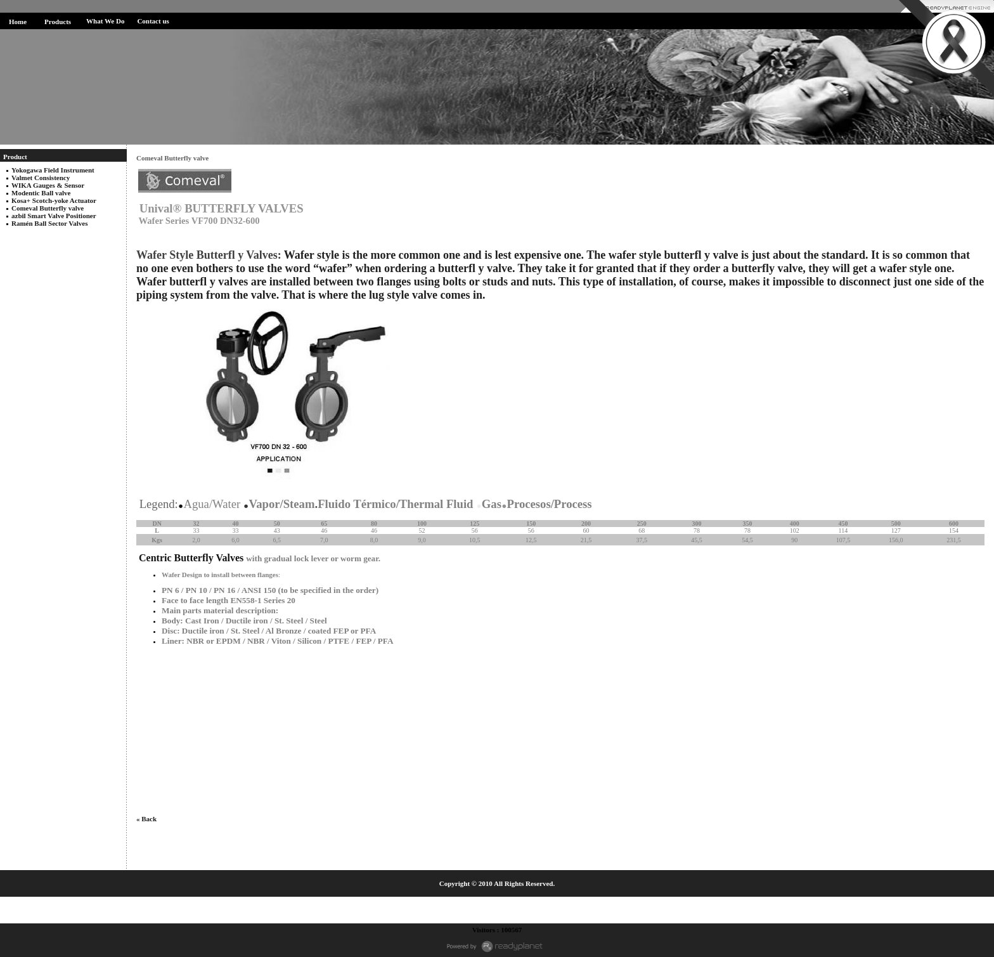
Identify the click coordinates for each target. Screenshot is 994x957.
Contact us (153, 21)
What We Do (105, 21)
